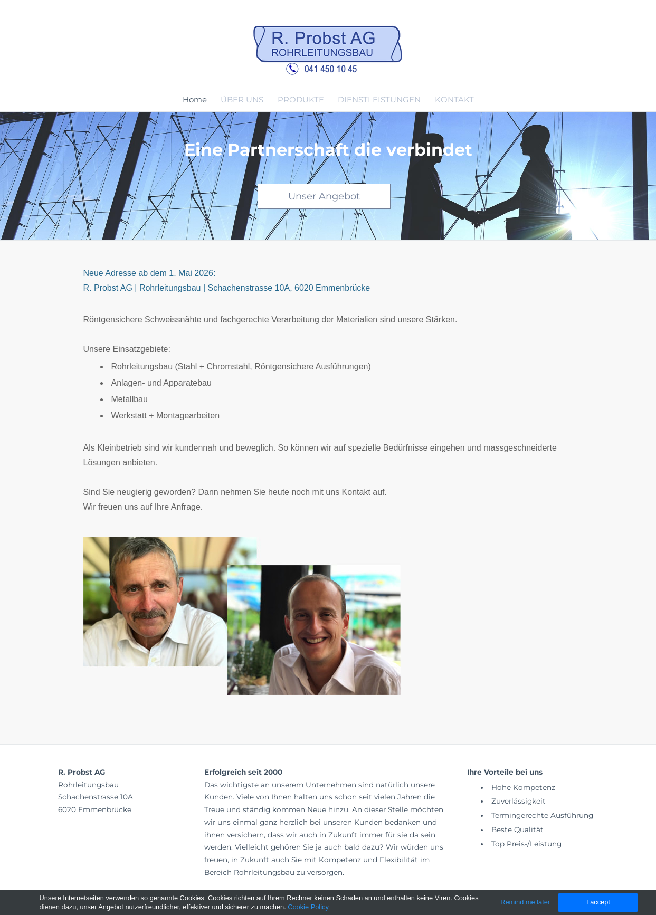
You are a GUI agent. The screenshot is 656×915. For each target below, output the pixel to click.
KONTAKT (454, 99)
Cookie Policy (308, 907)
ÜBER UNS (242, 99)
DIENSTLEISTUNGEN (379, 99)
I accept (598, 902)
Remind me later (525, 902)
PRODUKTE (301, 99)
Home (195, 99)
